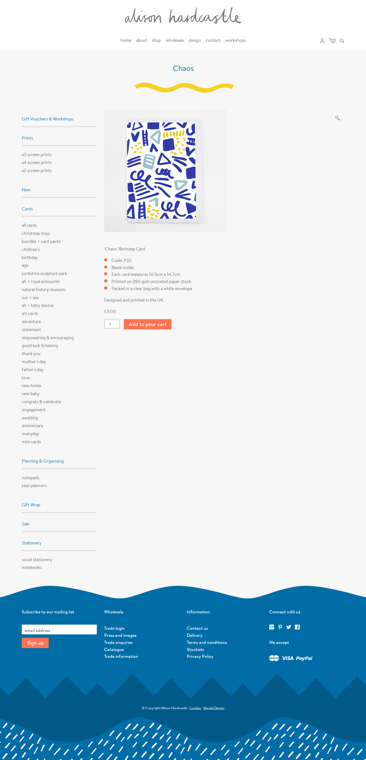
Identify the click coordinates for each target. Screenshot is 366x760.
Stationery (32, 543)
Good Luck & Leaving (40, 345)
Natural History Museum (44, 289)
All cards (29, 225)
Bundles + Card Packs (41, 241)
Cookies (195, 708)
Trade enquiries (118, 642)
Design (195, 40)
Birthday (30, 257)
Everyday (30, 433)
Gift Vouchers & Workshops (48, 119)
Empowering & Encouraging (48, 337)
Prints (27, 138)
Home (126, 40)
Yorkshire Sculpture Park (44, 273)
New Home (31, 385)
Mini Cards (31, 442)
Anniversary (32, 425)
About (141, 40)
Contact (213, 40)
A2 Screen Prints (37, 170)
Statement (31, 329)
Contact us (197, 628)
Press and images (120, 635)
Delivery (194, 635)
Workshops (235, 40)
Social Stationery (37, 559)
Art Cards (30, 313)
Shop (156, 40)
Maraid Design (213, 708)
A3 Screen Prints (37, 154)
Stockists (195, 649)
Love (26, 377)
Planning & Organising (43, 461)
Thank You (31, 353)
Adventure (31, 321)
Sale (25, 524)
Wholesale (175, 40)
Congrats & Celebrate (41, 401)
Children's (31, 249)
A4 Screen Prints (37, 162)
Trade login (114, 628)
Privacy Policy (200, 656)
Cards (27, 209)
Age (25, 265)
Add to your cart (147, 324)
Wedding (30, 418)
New (26, 190)
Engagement (33, 410)
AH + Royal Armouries (41, 281)
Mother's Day (34, 361)
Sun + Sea (30, 297)
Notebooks (32, 567)
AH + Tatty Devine (38, 305)
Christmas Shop (36, 233)
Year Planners (34, 485)
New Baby (31, 393)
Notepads (30, 477)
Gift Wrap (31, 505)
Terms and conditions (207, 642)
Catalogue (114, 649)
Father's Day (33, 369)
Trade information (121, 656)
